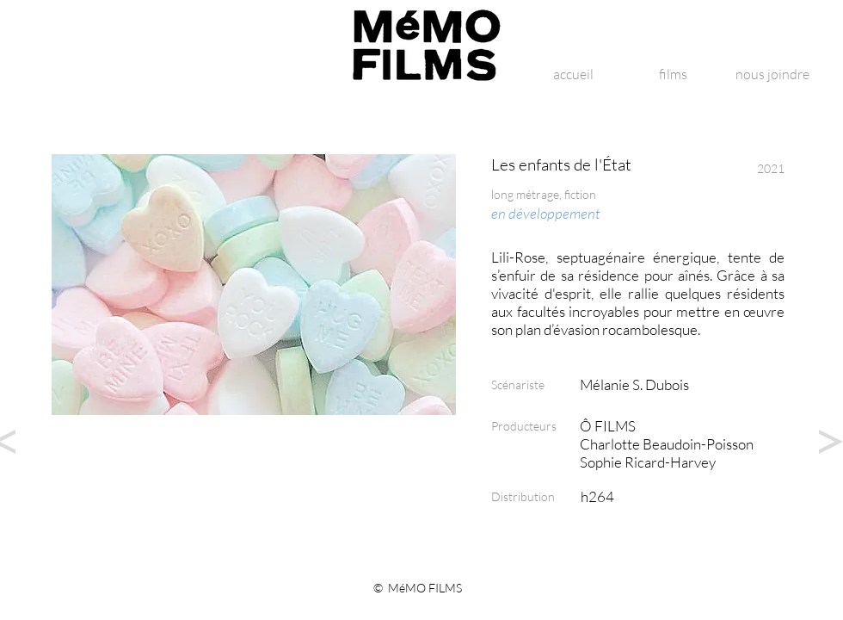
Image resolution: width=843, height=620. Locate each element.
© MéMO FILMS (417, 587)
